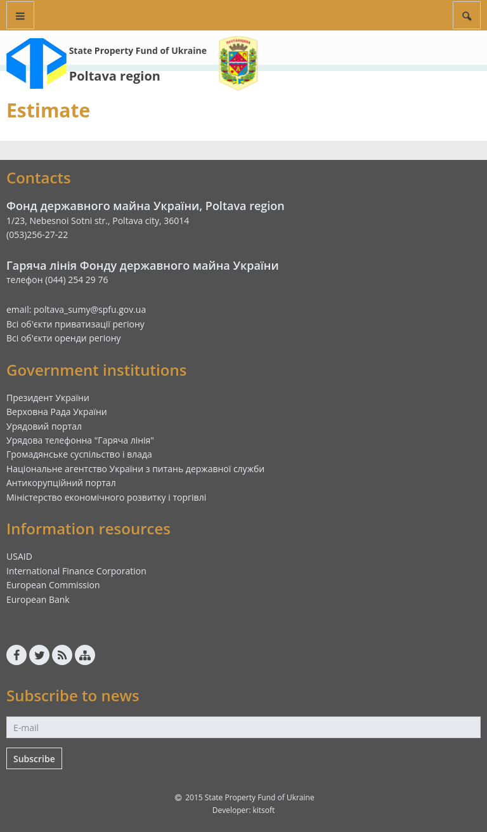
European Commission (53, 585)
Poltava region (114, 75)
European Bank (38, 599)
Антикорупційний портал (61, 483)
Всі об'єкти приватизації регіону (75, 324)
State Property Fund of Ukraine (138, 50)
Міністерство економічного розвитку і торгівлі (106, 497)
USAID (19, 556)
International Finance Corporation (76, 571)
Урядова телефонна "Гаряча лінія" (80, 440)
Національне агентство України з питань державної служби (135, 469)
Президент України (47, 398)
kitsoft (263, 810)
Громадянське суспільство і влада (79, 454)
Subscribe (34, 759)
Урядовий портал (44, 426)
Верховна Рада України (56, 412)
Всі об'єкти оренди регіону (63, 338)
